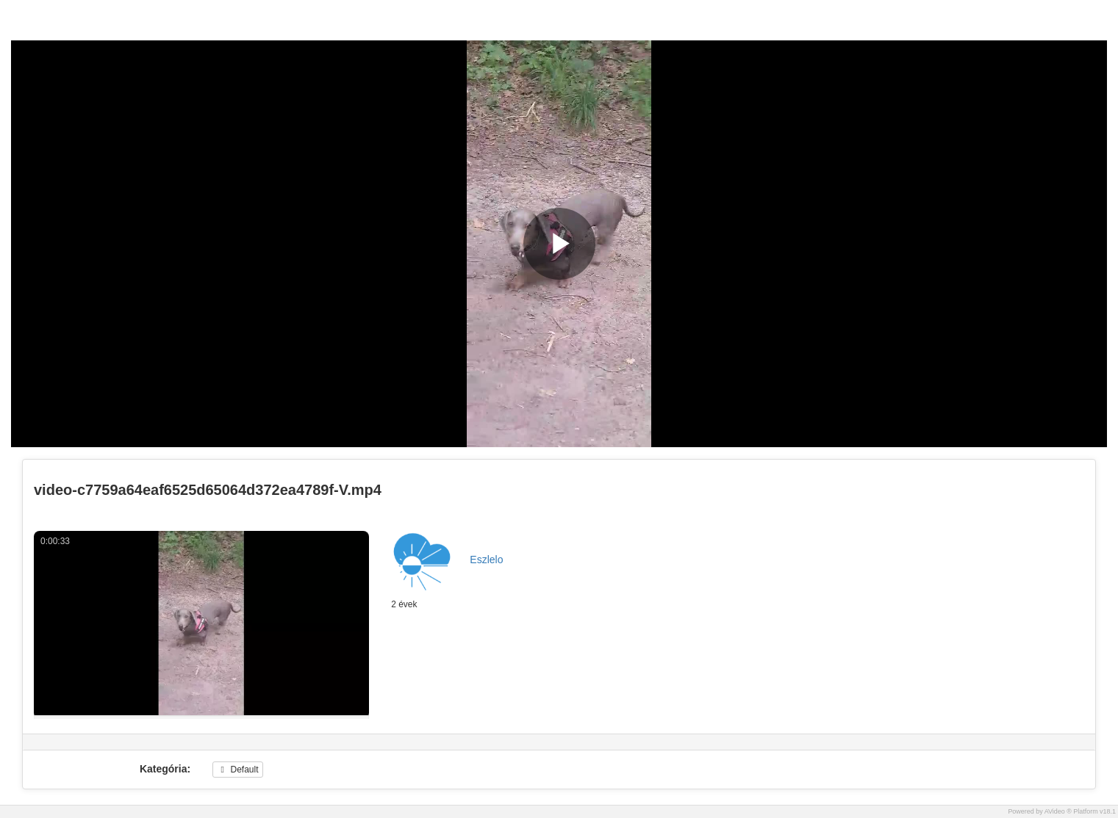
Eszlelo (486, 559)
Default (237, 769)
